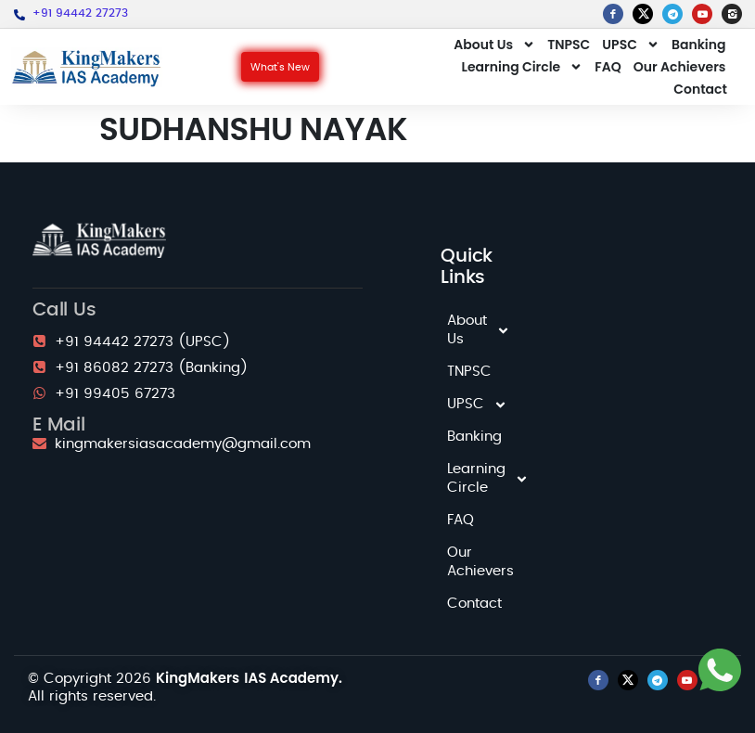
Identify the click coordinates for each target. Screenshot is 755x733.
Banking (699, 44)
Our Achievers (679, 67)
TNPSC (568, 44)
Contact (700, 89)
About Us (494, 44)
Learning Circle (522, 67)
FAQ (608, 67)
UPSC (630, 44)
